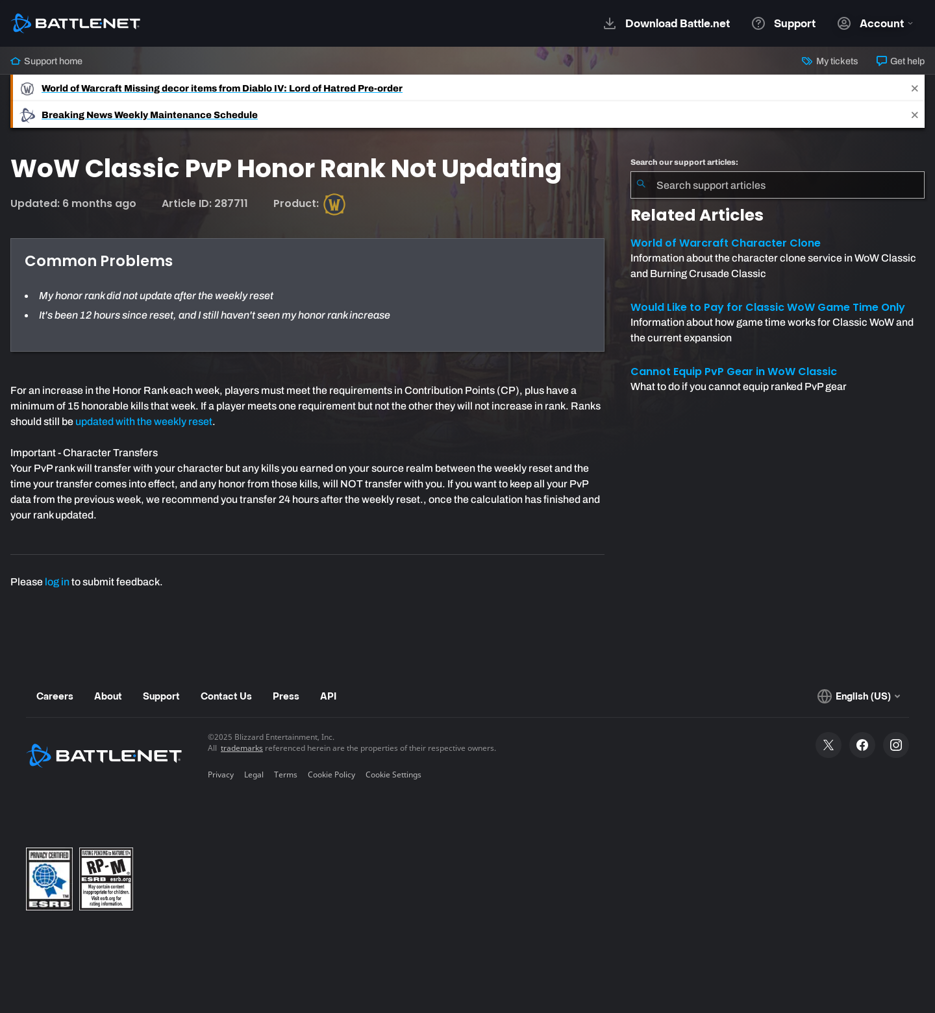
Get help (901, 61)
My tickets (830, 61)
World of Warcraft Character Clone (725, 243)
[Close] (915, 88)
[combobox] (777, 185)
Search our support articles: (684, 162)
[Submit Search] (640, 185)
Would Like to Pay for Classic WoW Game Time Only (767, 307)
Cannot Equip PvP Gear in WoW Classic (733, 371)
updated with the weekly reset (143, 421)
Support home (46, 61)
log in (57, 581)
